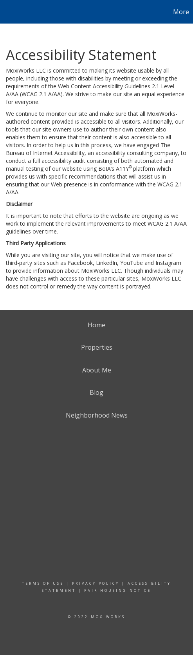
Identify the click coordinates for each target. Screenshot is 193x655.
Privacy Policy (95, 583)
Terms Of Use (43, 583)
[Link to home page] (7, 12)
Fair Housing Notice (117, 590)
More (181, 11)
